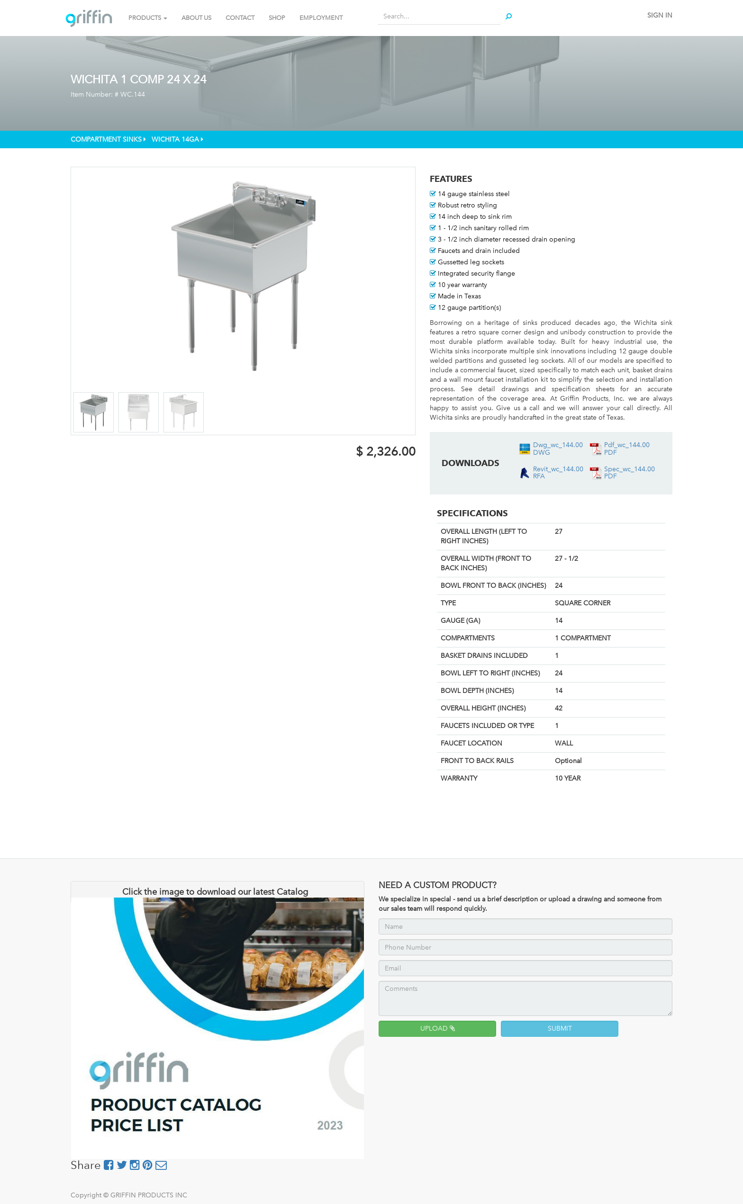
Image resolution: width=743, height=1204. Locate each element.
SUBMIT (560, 1028)
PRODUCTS (147, 17)
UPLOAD (437, 1028)
